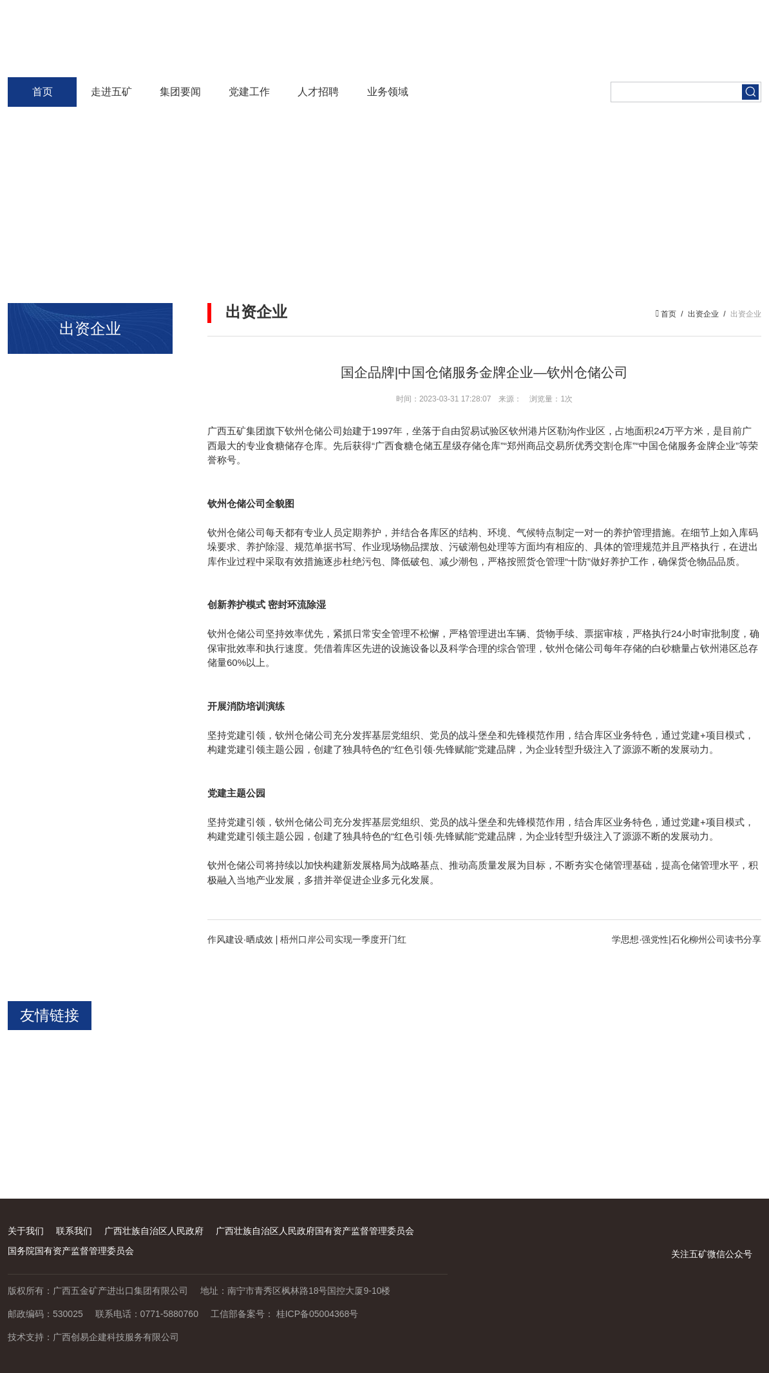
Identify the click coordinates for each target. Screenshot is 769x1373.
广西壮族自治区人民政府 (154, 1231)
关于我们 (26, 1231)
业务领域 (387, 91)
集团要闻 (180, 91)
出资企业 (703, 313)
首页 (42, 91)
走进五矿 (111, 91)
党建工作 (249, 91)
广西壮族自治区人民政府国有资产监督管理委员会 (315, 1231)
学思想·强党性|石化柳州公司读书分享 (686, 939)
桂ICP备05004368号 (317, 1314)
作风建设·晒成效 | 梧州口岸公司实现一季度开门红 (306, 939)
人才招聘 (318, 91)
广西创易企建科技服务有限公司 (116, 1337)
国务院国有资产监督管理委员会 (71, 1251)
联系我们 (74, 1231)
